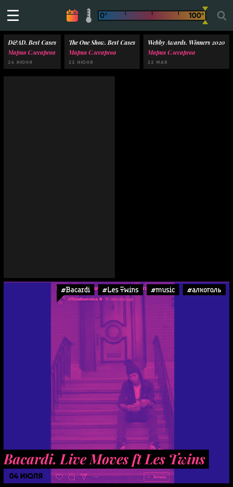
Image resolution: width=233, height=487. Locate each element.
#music (163, 289)
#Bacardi (75, 289)
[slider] (205, 15)
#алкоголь (204, 289)
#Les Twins (120, 289)
